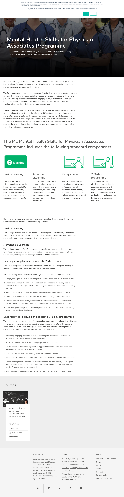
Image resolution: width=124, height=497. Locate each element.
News (98, 462)
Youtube (99, 468)
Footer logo (12, 454)
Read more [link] (13, 437)
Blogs (98, 465)
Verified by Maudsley (104, 478)
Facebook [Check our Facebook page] (70, 488)
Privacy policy (102, 475)
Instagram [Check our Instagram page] (48, 488)
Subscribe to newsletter (106, 459)
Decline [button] (93, 13)
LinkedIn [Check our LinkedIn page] (38, 488)
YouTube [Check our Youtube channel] (81, 488)
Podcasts (100, 472)
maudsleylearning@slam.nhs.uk (74, 467)
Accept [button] (86, 13)
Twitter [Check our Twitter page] (59, 488)
